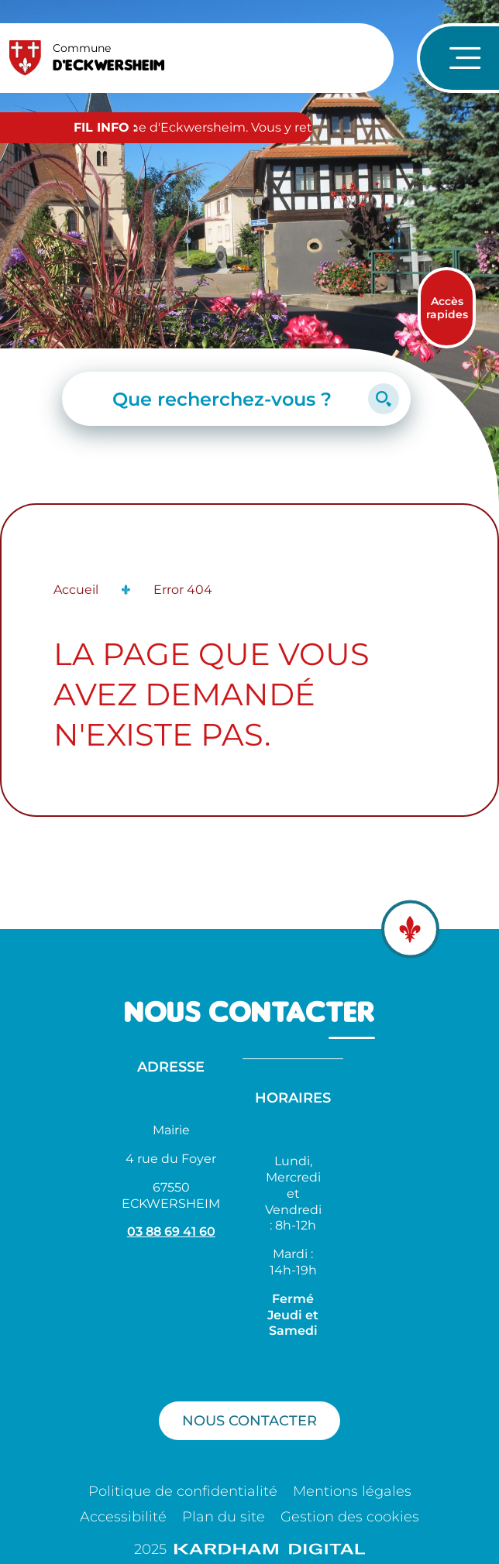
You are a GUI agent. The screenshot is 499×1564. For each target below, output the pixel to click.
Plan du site (223, 1516)
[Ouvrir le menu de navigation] (458, 58)
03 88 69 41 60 (171, 1231)
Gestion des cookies (349, 1516)
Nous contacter (249, 1420)
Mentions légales (352, 1491)
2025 (249, 1549)
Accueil (75, 589)
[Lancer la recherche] (383, 398)
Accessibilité (123, 1516)
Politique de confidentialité (182, 1491)
